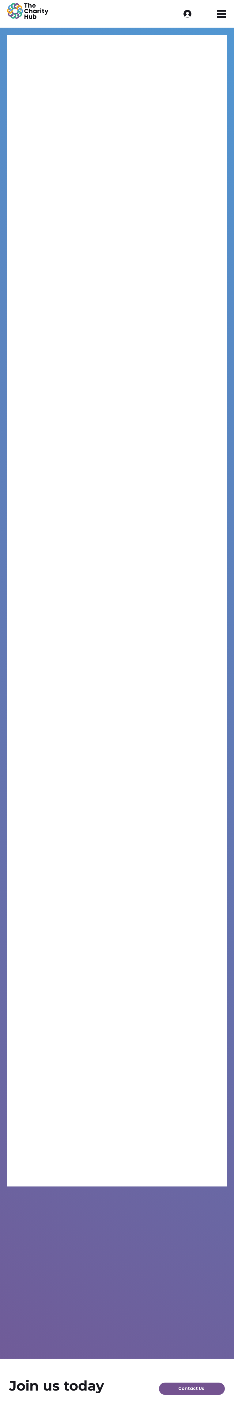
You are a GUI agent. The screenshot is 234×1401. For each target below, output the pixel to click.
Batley (187, 47)
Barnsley (85, 47)
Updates (119, 47)
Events (54, 47)
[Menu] (221, 14)
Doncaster (155, 47)
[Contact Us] (192, 1389)
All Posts (23, 47)
